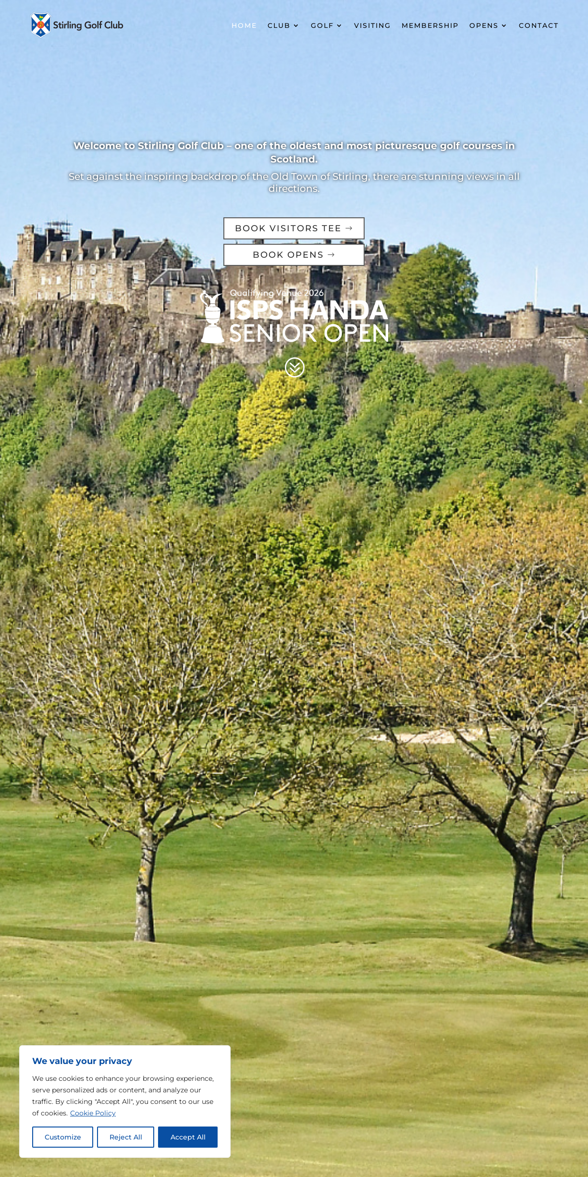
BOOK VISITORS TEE (288, 228)
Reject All (126, 1137)
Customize (63, 1137)
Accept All (188, 1137)
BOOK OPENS (288, 255)
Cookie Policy (93, 1113)
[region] (125, 1101)
